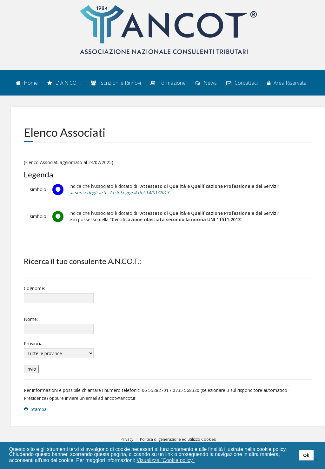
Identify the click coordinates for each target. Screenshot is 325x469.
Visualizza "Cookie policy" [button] (165, 460)
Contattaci (242, 82)
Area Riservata (287, 82)
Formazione (168, 82)
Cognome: (34, 288)
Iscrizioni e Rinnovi (116, 82)
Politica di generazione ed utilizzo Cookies (178, 439)
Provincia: (33, 343)
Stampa (35, 409)
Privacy (127, 439)
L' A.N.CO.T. (64, 82)
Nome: (31, 319)
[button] (198, 461)
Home (27, 82)
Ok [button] (306, 455)
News (206, 82)
